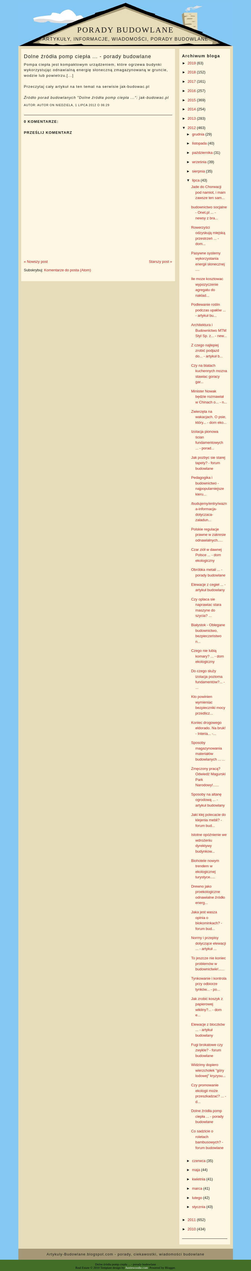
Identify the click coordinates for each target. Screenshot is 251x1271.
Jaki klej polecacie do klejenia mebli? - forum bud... (208, 820)
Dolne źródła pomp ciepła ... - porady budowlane (87, 56)
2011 (192, 1220)
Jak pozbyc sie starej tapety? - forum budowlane (208, 463)
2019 (192, 63)
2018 (192, 72)
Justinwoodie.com (136, 1267)
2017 (192, 81)
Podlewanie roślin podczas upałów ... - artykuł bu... (208, 310)
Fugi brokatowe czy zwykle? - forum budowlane (207, 1050)
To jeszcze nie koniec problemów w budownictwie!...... (208, 963)
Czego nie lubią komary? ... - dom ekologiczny (207, 656)
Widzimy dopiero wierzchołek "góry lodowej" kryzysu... (208, 1070)
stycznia (199, 1207)
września (200, 162)
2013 (192, 118)
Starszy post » (160, 261)
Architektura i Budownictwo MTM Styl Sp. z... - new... (209, 330)
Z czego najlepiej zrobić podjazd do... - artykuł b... (207, 350)
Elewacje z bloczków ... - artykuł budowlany (208, 1030)
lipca (196, 180)
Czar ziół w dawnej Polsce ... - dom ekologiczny (206, 555)
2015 (192, 100)
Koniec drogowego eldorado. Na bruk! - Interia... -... (208, 728)
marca (197, 1188)
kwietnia (199, 1179)
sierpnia (199, 171)
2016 (192, 91)
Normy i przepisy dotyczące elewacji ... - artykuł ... (208, 943)
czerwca (199, 1161)
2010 (192, 1229)
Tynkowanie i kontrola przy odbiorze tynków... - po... (208, 984)
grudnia (198, 134)
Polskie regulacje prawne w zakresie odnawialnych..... (208, 534)
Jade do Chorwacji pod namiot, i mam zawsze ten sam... (208, 192)
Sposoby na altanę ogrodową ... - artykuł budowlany (208, 799)
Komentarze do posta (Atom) (67, 270)
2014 (192, 109)
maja (196, 1170)
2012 (192, 128)
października (203, 152)
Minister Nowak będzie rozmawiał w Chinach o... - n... (209, 396)
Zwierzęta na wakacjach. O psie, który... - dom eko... (208, 417)
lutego (197, 1198)
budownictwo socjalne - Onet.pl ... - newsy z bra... (209, 212)
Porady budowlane (125, 29)
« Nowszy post (36, 261)
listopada (200, 143)
